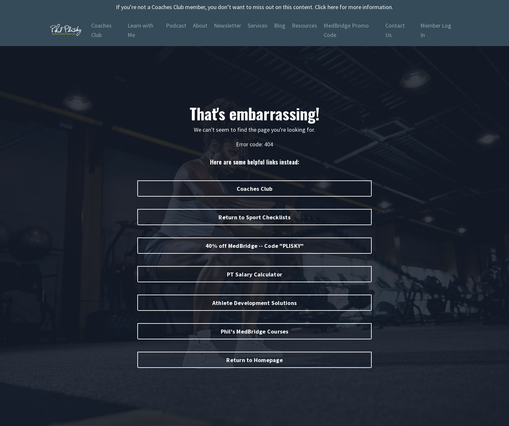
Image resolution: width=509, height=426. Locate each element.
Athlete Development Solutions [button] (254, 303)
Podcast (176, 25)
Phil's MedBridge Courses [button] (255, 331)
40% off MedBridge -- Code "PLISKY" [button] (254, 246)
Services (257, 25)
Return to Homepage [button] (254, 360)
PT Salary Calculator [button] (254, 274)
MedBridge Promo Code (346, 30)
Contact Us (395, 30)
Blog (279, 25)
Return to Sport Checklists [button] (254, 217)
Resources (304, 25)
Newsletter (227, 25)
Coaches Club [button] (255, 188)
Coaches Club (101, 30)
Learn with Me (140, 30)
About (200, 25)
